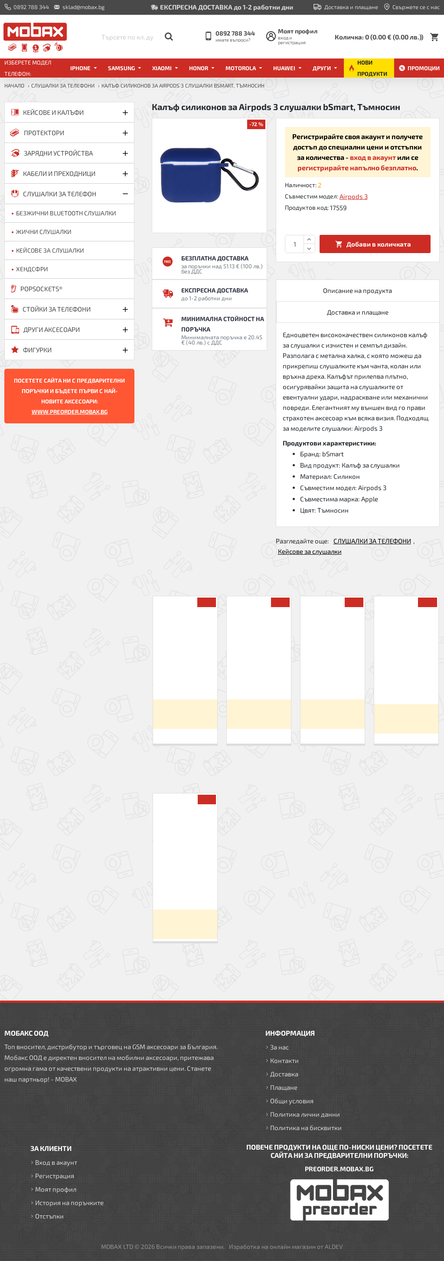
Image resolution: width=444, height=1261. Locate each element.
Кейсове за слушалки (310, 551)
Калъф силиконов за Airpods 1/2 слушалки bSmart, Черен (406, 679)
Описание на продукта (357, 290)
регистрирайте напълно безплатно (356, 167)
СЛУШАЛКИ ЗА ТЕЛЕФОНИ (63, 85)
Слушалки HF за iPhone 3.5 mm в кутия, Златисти (259, 677)
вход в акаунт (373, 157)
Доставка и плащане (357, 312)
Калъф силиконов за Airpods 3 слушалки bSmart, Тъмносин (185, 881)
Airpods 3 (354, 196)
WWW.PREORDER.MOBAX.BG (70, 411)
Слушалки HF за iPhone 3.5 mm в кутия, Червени (332, 677)
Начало (14, 85)
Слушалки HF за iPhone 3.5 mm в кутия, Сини (185, 677)
